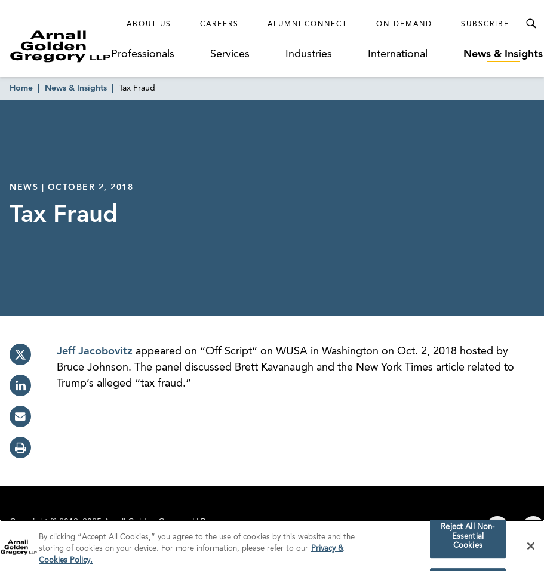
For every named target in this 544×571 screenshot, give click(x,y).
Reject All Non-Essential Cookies (467, 540)
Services (230, 54)
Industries (308, 54)
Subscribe (485, 24)
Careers (219, 24)
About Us (149, 24)
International (398, 54)
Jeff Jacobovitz (96, 351)
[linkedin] (20, 385)
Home (21, 88)
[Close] (531, 549)
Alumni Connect (308, 24)
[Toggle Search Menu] (531, 24)
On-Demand (404, 24)
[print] (20, 447)
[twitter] (20, 354)
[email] (20, 416)
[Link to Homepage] (60, 46)
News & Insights (503, 54)
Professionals (142, 54)
